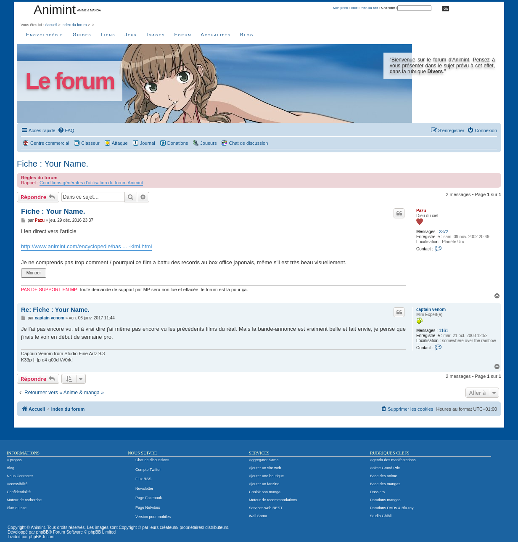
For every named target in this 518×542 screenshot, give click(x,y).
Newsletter (144, 488)
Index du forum (74, 25)
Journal (147, 143)
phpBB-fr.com (42, 536)
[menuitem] (66, 130)
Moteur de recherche (24, 500)
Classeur (90, 143)
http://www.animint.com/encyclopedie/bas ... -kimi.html (86, 246)
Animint (55, 9)
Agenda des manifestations (393, 460)
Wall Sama (258, 516)
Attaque (120, 143)
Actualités (216, 34)
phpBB (42, 532)
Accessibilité (17, 484)
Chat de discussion (248, 143)
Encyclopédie (44, 34)
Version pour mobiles (153, 517)
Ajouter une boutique (266, 476)
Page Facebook (148, 498)
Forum (182, 34)
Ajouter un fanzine (264, 484)
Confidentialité (19, 492)
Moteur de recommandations (273, 500)
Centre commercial (49, 143)
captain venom (431, 309)
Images (155, 34)
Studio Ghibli (380, 516)
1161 (443, 330)
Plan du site (369, 8)
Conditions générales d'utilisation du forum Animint (91, 182)
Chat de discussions (152, 460)
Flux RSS (143, 479)
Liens (108, 34)
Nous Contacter (20, 476)
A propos (14, 460)
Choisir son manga (264, 492)
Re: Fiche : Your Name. (55, 309)
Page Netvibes (147, 507)
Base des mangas (385, 484)
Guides (82, 34)
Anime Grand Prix (385, 468)
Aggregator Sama (264, 460)
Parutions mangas (385, 500)
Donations (177, 143)
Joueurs (208, 143)
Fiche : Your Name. (52, 163)
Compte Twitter (148, 470)
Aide (354, 8)
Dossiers (377, 492)
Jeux (131, 34)
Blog (247, 34)
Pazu (421, 210)
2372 (443, 231)
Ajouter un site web (265, 468)
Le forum (69, 81)
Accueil (51, 25)
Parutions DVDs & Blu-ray (392, 508)
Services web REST (266, 508)
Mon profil (340, 8)
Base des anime (383, 476)
